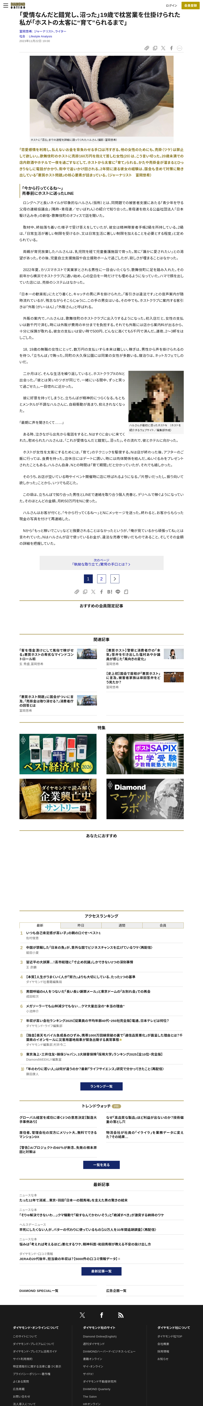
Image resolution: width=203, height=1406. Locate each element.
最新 (40, 925)
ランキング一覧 (101, 1086)
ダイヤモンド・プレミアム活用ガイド (35, 1351)
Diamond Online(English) (100, 1336)
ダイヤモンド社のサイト (99, 1327)
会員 (163, 925)
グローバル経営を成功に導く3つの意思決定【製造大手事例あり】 (58, 1120)
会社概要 (163, 1344)
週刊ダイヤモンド (94, 1344)
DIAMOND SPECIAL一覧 (38, 1291)
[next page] (114, 578)
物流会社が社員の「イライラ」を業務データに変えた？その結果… (145, 1135)
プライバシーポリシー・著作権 (32, 1374)
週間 (122, 925)
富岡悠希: (43, 31)
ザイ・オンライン (93, 1366)
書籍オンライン (92, 1359)
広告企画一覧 (116, 1291)
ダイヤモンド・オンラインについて (36, 1327)
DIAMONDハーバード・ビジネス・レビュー (109, 1351)
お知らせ (162, 1359)
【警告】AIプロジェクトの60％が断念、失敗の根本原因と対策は (58, 1150)
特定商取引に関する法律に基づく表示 (37, 1366)
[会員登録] (191, 5)
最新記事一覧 (101, 1271)
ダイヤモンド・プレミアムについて (33, 1344)
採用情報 (163, 1351)
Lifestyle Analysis (40, 36)
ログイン (171, 5)
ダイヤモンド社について (173, 1327)
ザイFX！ (88, 1374)
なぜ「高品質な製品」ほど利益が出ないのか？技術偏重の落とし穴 (145, 1120)
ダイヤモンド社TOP (169, 1336)
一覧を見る (101, 1165)
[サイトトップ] (16, 5)
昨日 (81, 925)
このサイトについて (25, 1336)
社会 (22, 36)
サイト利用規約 (23, 1359)
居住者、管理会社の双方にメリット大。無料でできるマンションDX (58, 1135)
